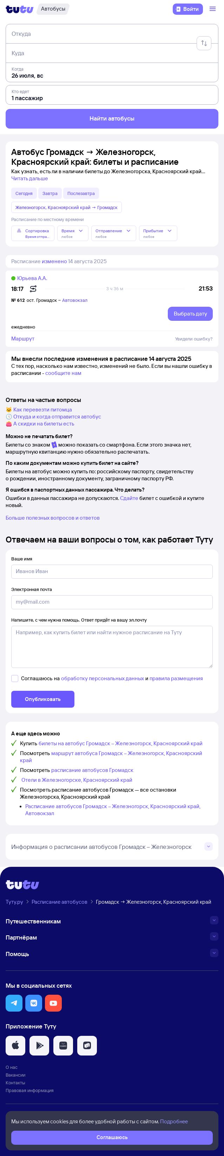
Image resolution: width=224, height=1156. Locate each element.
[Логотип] (20, 9)
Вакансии (15, 1075)
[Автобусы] (53, 9)
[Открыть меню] (213, 9)
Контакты (15, 1082)
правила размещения (176, 678)
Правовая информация (30, 1090)
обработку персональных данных (102, 678)
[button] (14, 1003)
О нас (12, 1067)
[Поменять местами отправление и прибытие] (204, 43)
